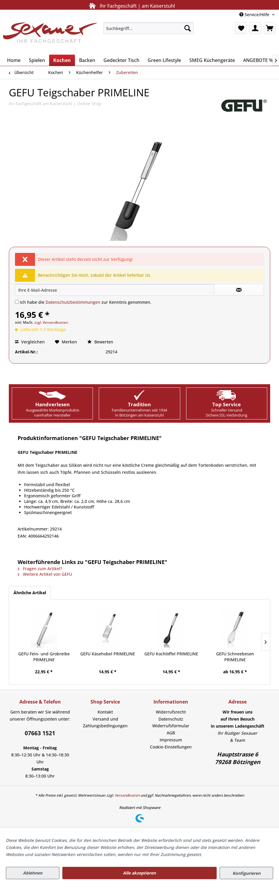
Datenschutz (170, 719)
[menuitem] (148, 28)
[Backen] (87, 60)
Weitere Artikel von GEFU (45, 574)
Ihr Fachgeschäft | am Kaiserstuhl (131, 5)
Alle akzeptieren (139, 873)
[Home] (14, 60)
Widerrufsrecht (171, 712)
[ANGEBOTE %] (258, 60)
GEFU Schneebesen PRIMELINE (235, 656)
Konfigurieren (246, 873)
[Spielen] (37, 60)
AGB (171, 733)
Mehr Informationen (223, 854)
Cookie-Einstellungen (171, 747)
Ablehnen (32, 873)
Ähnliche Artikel (30, 592)
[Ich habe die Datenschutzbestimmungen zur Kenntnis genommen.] (17, 302)
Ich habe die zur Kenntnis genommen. (85, 302)
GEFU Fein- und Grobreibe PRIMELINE (44, 656)
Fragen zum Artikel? (40, 568)
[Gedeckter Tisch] (121, 60)
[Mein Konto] (255, 28)
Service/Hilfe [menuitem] (254, 14)
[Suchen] (187, 28)
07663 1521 (40, 733)
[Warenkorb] (269, 28)
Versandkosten (127, 795)
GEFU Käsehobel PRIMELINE (107, 654)
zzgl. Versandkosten (51, 322)
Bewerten (100, 342)
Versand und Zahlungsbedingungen (105, 722)
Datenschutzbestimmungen (73, 302)
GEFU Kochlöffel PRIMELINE (171, 654)
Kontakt (105, 712)
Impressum (171, 740)
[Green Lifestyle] (164, 60)
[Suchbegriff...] (148, 28)
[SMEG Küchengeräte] (212, 60)
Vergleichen (30, 342)
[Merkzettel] (241, 28)
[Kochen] (62, 60)
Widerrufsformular (170, 725)
